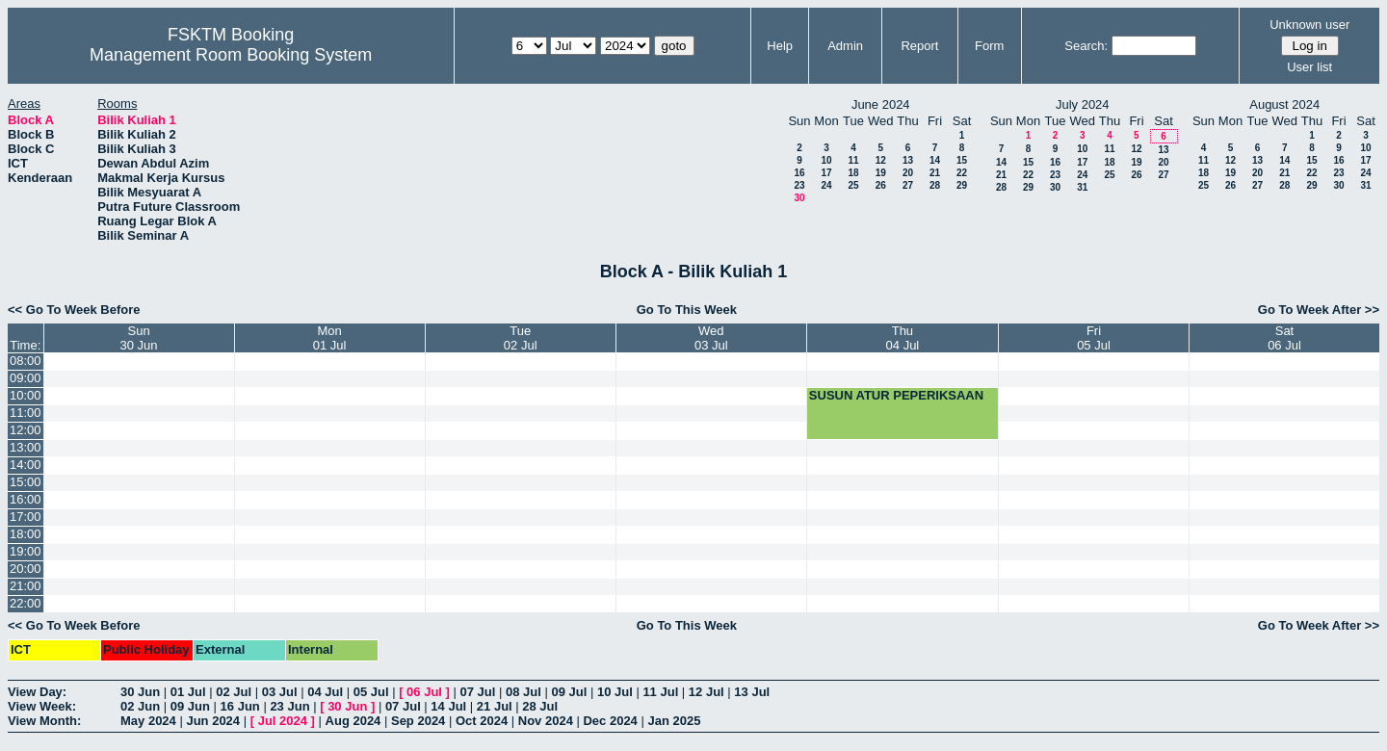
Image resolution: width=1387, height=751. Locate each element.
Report (919, 46)
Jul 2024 (282, 720)
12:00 (25, 430)
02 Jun (140, 706)
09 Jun (190, 706)
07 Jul (478, 692)
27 (908, 185)
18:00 (25, 534)
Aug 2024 (353, 720)
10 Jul (615, 692)
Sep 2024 (418, 720)
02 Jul (233, 692)
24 (826, 185)
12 (881, 160)
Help (780, 46)
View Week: (42, 706)
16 (799, 173)
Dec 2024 (610, 720)
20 (908, 173)
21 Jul (494, 706)
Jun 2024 (213, 720)
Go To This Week (687, 309)
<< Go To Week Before (74, 309)
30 (799, 198)
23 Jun (289, 706)
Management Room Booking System (231, 55)
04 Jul (325, 692)
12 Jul (706, 692)
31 (1082, 187)
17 (826, 173)
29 (961, 185)
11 (853, 160)
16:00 (25, 499)
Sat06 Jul (1284, 338)
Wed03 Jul (711, 338)
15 (961, 160)
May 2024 (148, 720)
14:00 (25, 464)
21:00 (25, 586)
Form (989, 46)
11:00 (25, 412)
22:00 (25, 603)
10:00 (25, 395)
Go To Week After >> (1318, 309)
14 (934, 160)
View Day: (37, 692)
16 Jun (240, 706)
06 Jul (424, 692)
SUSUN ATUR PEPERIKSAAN (896, 395)
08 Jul (523, 692)
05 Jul (371, 692)
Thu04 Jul (903, 338)
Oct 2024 (482, 720)
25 (853, 185)
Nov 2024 (545, 720)
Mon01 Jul (330, 338)
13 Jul (752, 692)
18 (853, 173)
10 (826, 160)
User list (1309, 67)
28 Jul (540, 706)
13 (908, 160)
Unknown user (1309, 24)
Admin (845, 46)
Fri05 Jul (1094, 338)
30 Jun (140, 692)
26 (881, 185)
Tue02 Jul (520, 338)
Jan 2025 (673, 720)
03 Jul (280, 692)
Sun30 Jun (139, 338)
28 (934, 185)
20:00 (25, 568)
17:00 (25, 516)
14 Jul (448, 706)
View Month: (44, 720)
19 (881, 173)
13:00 (25, 447)
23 (799, 185)
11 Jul (660, 692)
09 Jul (569, 692)
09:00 (25, 378)
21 (934, 173)
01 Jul (188, 692)
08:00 (25, 360)
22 (961, 173)
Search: (1086, 46)
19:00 (25, 551)
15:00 (25, 482)
